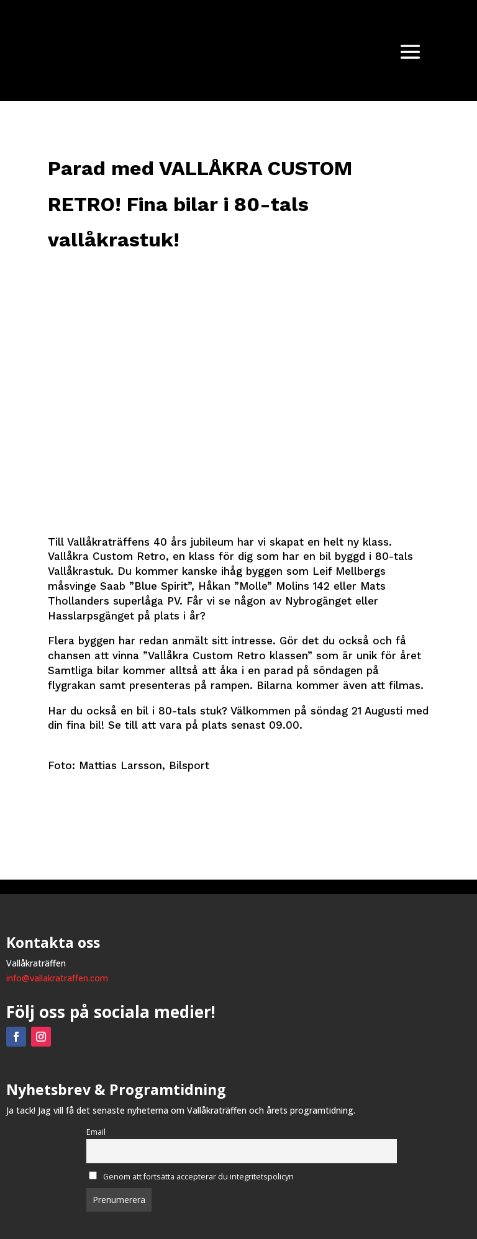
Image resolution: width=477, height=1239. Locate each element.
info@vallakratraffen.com (57, 978)
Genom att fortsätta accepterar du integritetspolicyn (191, 1176)
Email (96, 1132)
